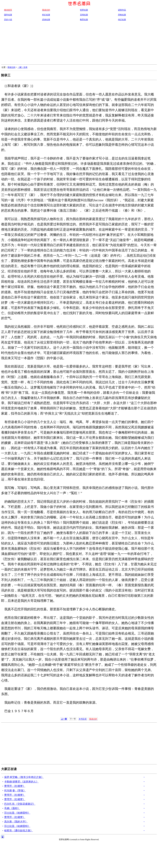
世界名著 (84, 10)
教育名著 (84, 19)
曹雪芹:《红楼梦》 (14, 786)
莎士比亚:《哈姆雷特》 (17, 812)
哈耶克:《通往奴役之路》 (18, 830)
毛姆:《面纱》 (12, 808)
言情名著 (84, 15)
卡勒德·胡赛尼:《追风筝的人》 (21, 781)
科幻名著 (46, 15)
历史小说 (8, 19)
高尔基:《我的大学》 (16, 821)
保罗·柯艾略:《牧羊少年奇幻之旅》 (24, 777)
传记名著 (122, 19)
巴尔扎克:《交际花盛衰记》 (19, 803)
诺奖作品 (122, 10)
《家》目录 (22, 67)
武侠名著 (46, 19)
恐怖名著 (122, 15)
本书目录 (83, 719)
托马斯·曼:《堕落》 (15, 790)
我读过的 (11, 67)
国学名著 (8, 15)
